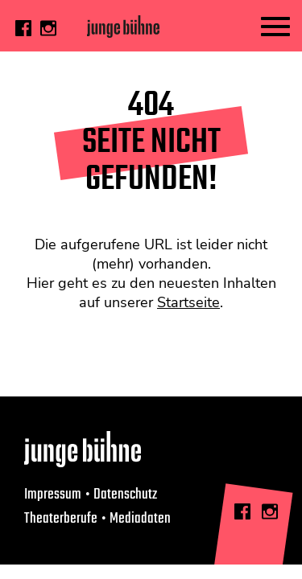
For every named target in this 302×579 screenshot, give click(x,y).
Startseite (188, 302)
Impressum (52, 494)
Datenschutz (125, 494)
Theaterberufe (60, 519)
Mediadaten (140, 519)
